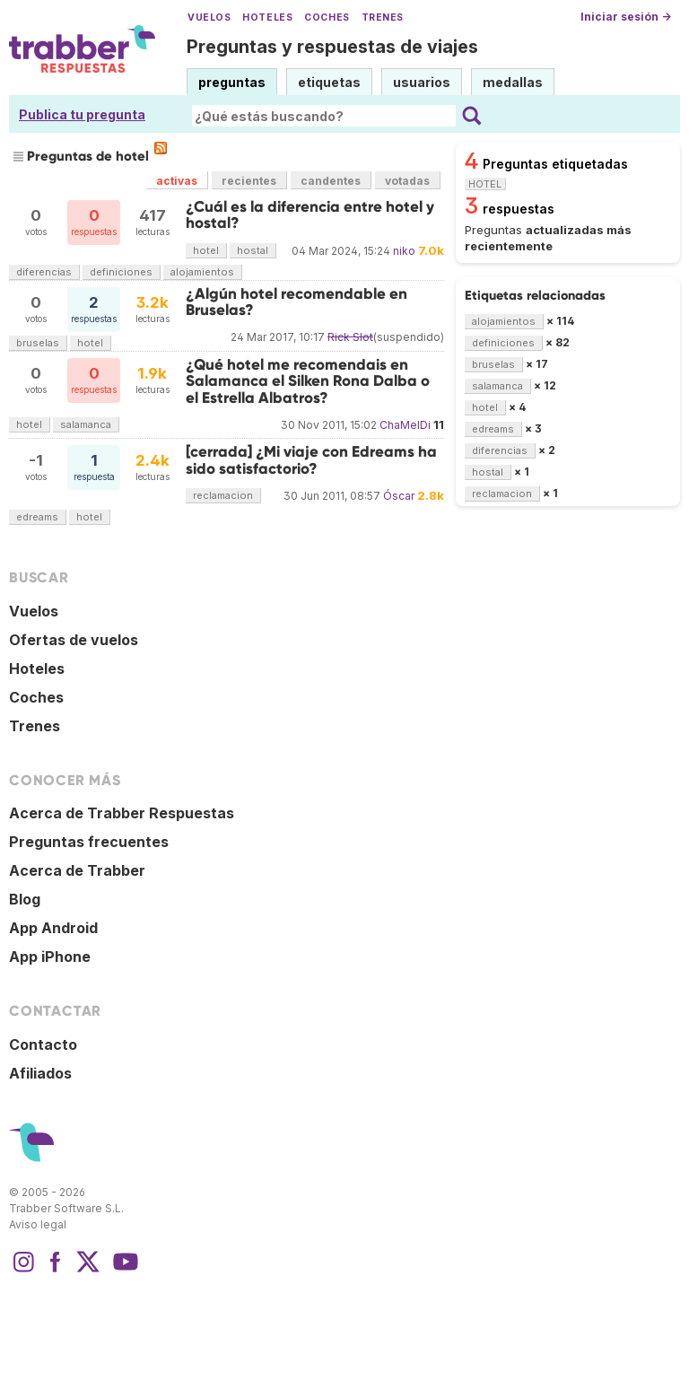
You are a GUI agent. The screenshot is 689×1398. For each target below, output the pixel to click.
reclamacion (223, 495)
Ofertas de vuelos (73, 640)
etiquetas (329, 82)
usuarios (421, 82)
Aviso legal (37, 1224)
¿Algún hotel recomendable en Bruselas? (296, 301)
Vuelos (209, 17)
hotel (206, 250)
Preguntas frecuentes (89, 842)
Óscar (398, 495)
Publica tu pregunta (82, 114)
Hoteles (267, 17)
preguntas (232, 82)
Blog (24, 899)
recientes (249, 181)
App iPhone (50, 956)
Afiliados (40, 1073)
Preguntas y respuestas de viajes (332, 46)
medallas (513, 82)
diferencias (44, 272)
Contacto (43, 1044)
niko (404, 251)
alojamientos (202, 272)
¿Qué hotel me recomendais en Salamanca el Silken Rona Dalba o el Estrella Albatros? (308, 381)
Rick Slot (350, 337)
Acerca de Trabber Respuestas (121, 813)
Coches (326, 17)
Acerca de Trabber (77, 870)
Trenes (383, 17)
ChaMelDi (405, 425)
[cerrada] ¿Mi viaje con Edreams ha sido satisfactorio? (311, 459)
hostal (252, 250)
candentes (331, 181)
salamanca (85, 424)
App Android (53, 928)
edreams (37, 517)
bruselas (37, 342)
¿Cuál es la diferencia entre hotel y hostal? (310, 214)
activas (176, 181)
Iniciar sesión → (625, 16)
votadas (407, 181)
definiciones (121, 272)
